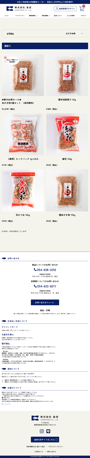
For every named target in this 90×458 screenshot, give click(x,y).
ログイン (83, 15)
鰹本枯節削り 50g (67, 99)
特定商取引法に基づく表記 (35, 446)
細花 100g (67, 158)
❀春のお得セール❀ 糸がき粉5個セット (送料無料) (23, 101)
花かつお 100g (23, 214)
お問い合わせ (51, 451)
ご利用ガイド (38, 451)
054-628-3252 (45, 269)
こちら (18, 330)
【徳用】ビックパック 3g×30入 (23, 158)
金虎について (58, 15)
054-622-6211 (45, 286)
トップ (6, 15)
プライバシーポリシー (56, 446)
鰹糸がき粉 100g (67, 214)
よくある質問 (71, 15)
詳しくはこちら (6, 404)
